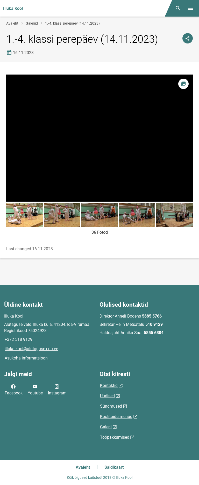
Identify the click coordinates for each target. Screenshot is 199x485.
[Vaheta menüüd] (190, 8)
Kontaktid (109, 385)
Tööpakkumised (114, 437)
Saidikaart (114, 467)
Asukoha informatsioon (26, 358)
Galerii (106, 426)
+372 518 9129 (18, 339)
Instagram (57, 389)
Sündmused (111, 406)
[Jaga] (187, 38)
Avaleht (12, 23)
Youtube (35, 389)
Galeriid (32, 23)
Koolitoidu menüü (116, 416)
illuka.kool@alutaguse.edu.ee (31, 348)
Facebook (14, 389)
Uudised (107, 395)
